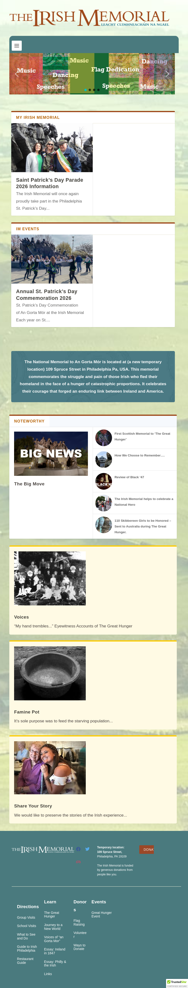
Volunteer (80, 935)
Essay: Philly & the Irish (55, 963)
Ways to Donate (80, 947)
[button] (17, 74)
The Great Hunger (51, 914)
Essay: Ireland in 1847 (54, 951)
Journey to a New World (53, 927)
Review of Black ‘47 (129, 477)
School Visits (26, 926)
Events (98, 901)
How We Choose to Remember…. (139, 455)
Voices (21, 617)
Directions (28, 906)
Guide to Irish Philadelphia (27, 948)
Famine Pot (26, 711)
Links (48, 974)
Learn (50, 901)
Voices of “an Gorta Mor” (54, 939)
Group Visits (26, 917)
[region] (92, 73)
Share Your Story (33, 805)
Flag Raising (79, 922)
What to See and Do (26, 936)
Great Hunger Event (101, 914)
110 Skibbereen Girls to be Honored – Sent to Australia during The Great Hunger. (142, 526)
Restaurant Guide (25, 961)
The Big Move (29, 483)
